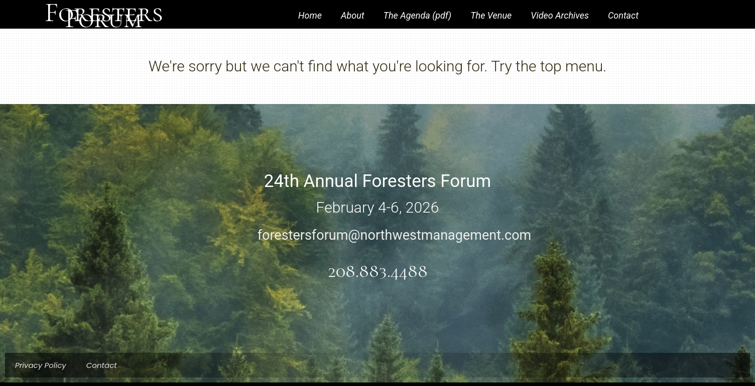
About (352, 15)
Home (310, 15)
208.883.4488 (378, 271)
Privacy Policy (40, 365)
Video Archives (560, 15)
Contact (623, 15)
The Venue (491, 15)
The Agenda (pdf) (418, 15)
